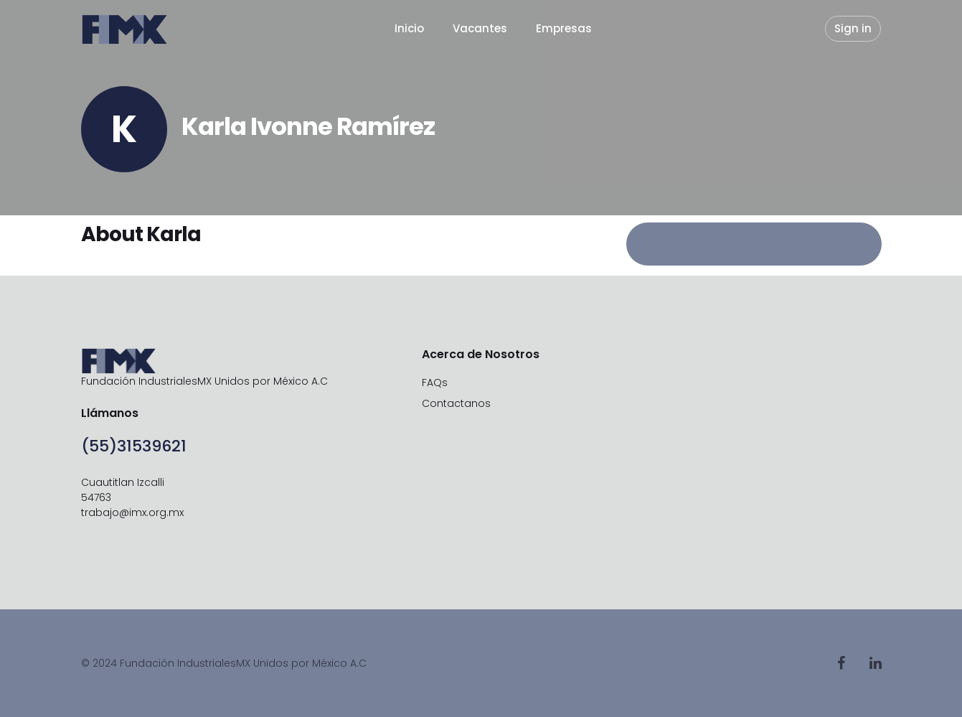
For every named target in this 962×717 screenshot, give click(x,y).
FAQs (435, 382)
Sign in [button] (853, 28)
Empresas (564, 28)
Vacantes (480, 28)
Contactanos (456, 403)
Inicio (409, 28)
